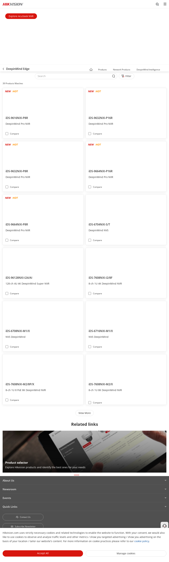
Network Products (121, 69)
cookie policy (141, 541)
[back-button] (3, 68)
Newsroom (9, 489)
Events (7, 498)
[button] (110, 70)
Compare (14, 133)
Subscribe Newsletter (23, 526)
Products (102, 69)
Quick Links (10, 506)
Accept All (43, 553)
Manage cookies (126, 553)
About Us (8, 480)
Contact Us (23, 517)
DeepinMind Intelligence (148, 69)
